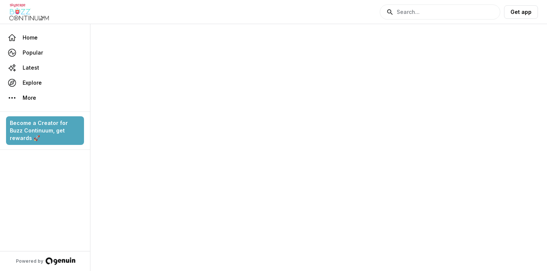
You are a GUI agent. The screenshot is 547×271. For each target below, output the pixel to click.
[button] (440, 12)
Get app (521, 12)
